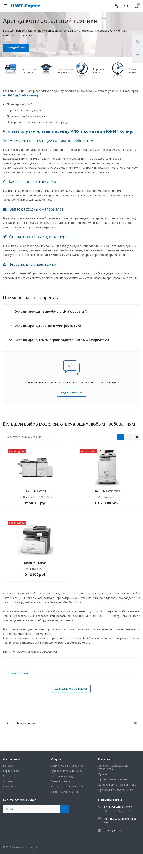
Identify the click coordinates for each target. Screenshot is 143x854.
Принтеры (104, 774)
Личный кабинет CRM (64, 791)
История (8, 765)
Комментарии (18, 673)
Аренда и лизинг (61, 781)
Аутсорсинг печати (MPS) (67, 771)
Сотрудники (10, 776)
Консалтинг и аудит (63, 776)
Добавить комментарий (71, 688)
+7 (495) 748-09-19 (117, 807)
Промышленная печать (113, 779)
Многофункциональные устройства (113, 767)
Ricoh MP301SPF (35, 563)
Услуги (56, 759)
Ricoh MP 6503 (36, 491)
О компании (11, 759)
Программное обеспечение (115, 790)
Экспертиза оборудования (67, 786)
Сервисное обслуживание (67, 765)
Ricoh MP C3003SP (107, 491)
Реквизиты (10, 786)
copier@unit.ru (113, 830)
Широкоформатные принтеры (117, 784)
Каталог (104, 759)
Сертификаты (11, 771)
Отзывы (8, 781)
